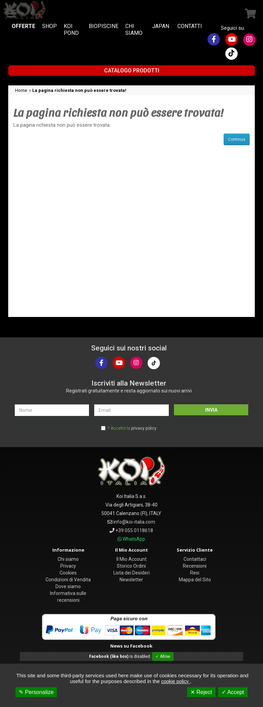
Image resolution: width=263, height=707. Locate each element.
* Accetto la (132, 428)
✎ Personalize (36, 692)
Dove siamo (68, 586)
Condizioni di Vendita (68, 579)
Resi (194, 573)
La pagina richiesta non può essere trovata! (79, 90)
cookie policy (175, 681)
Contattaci (195, 559)
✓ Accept (233, 692)
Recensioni (194, 566)
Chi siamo (68, 559)
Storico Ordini (131, 566)
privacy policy (143, 428)
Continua (236, 139)
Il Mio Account (131, 559)
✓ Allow (162, 656)
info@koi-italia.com (134, 522)
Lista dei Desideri (131, 573)
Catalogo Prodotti (131, 70)
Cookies (68, 573)
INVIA (211, 410)
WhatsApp (134, 539)
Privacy (68, 566)
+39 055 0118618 (134, 530)
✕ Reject (201, 692)
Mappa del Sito (195, 579)
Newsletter (131, 579)
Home (21, 90)
